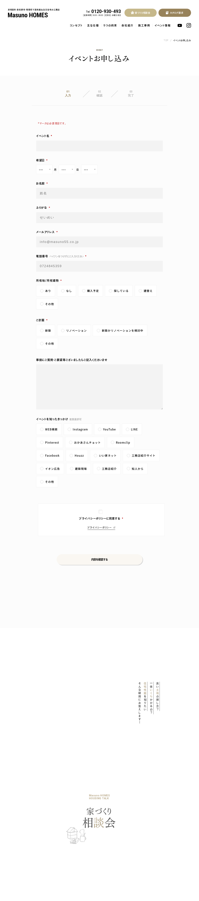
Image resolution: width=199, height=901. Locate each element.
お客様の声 (102, 820)
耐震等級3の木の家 (23, 835)
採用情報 (51, 859)
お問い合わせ (103, 826)
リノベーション (54, 820)
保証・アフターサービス (24, 856)
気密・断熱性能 (20, 840)
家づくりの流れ (54, 826)
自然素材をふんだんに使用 (27, 851)
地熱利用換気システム (25, 845)
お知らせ (72, 833)
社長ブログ (73, 840)
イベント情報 (163, 25)
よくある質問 (103, 813)
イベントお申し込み (182, 40)
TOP (166, 40)
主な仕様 (93, 25)
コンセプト (76, 25)
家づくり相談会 (54, 833)
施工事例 (144, 25)
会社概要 (51, 847)
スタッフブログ (75, 846)
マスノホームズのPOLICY (26, 820)
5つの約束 (110, 25)
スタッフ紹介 (52, 852)
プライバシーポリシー (99, 527)
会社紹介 (128, 25)
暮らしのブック (75, 820)
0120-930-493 (103, 11)
